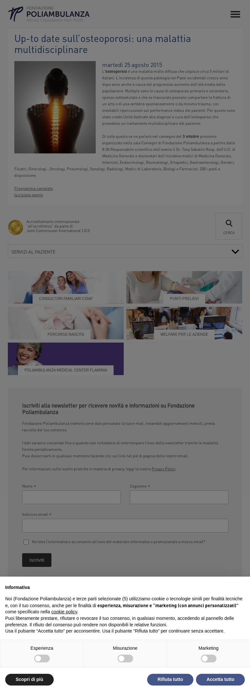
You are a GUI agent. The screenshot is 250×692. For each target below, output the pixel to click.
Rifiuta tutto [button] (170, 679)
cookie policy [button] (64, 611)
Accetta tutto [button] (220, 679)
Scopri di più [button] (29, 679)
